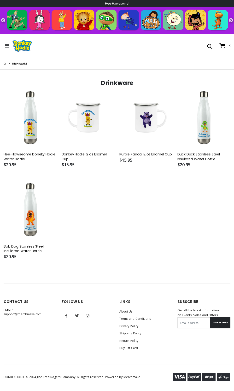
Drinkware (19, 64)
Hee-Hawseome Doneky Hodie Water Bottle (25, 157)
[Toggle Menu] (7, 46)
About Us (126, 312)
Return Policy (129, 341)
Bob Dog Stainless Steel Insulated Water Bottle (24, 250)
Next (230, 20)
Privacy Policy (129, 327)
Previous (3, 20)
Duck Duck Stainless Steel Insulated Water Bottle (199, 157)
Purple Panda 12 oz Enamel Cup (142, 157)
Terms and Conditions (135, 319)
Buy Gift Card (129, 348)
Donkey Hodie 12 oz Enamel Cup (85, 157)
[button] (209, 47)
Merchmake (132, 377)
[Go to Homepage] (22, 46)
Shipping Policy (130, 334)
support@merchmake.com (23, 315)
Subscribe (220, 324)
